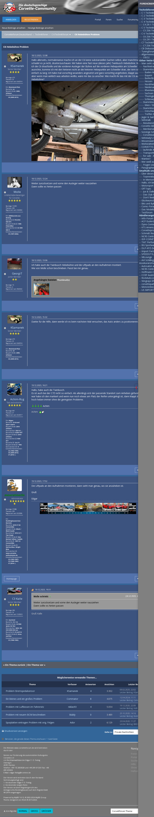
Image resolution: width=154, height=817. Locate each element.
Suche (120, 19)
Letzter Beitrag (126, 692)
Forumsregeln (134, 19)
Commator (72, 698)
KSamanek (17, 66)
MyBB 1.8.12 (19, 797)
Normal (23, 810)
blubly (72, 714)
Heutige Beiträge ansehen (40, 27)
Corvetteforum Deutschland (18, 34)
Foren (108, 19)
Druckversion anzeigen (16, 730)
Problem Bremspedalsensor (20, 690)
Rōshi (24, 800)
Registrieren (31, 19)
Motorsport (147, 185)
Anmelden (11, 19)
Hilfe (133, 764)
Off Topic (146, 188)
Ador (72, 722)
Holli (135, 708)
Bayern (148, 75)
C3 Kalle (17, 598)
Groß (34, 810)
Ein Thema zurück (15, 664)
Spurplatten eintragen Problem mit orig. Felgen (30, 722)
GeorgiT (17, 273)
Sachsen (149, 93)
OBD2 (146, 57)
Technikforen (41, 34)
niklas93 (72, 706)
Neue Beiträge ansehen (13, 27)
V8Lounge (146, 257)
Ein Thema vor (35, 664)
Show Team (137, 767)
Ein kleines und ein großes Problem (24, 698)
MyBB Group (40, 797)
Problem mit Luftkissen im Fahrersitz (25, 706)
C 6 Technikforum (60, 34)
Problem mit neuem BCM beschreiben (25, 714)
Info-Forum (147, 218)
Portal (98, 19)
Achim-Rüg (17, 399)
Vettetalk (146, 119)
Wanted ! (146, 158)
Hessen (148, 81)
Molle (17, 192)
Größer (46, 810)
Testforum (147, 212)
